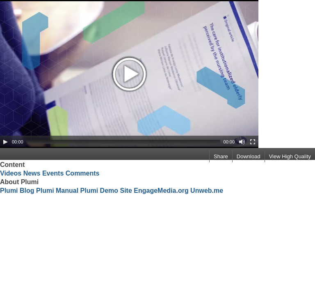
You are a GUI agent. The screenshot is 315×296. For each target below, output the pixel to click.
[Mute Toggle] (242, 142)
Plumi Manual (57, 190)
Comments (83, 173)
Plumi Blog (17, 190)
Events (53, 173)
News (32, 173)
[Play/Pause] (5, 142)
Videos (10, 173)
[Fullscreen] (252, 142)
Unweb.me (206, 190)
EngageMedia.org (161, 190)
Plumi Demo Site (106, 190)
